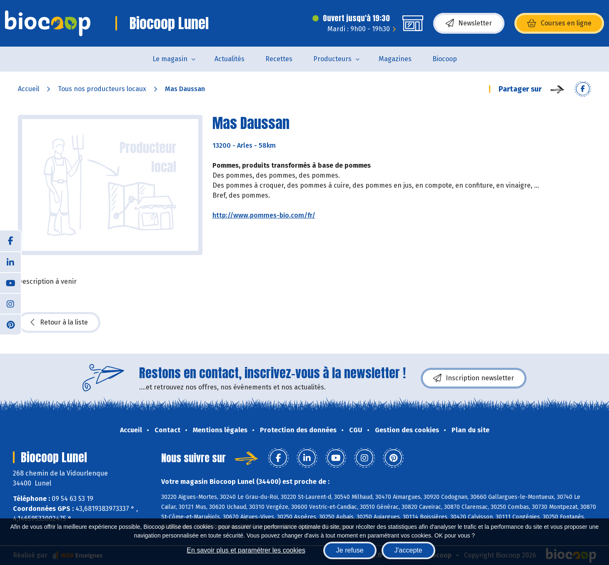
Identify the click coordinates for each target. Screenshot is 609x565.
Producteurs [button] (332, 59)
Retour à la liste (59, 322)
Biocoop (444, 59)
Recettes (278, 59)
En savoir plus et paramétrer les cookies (246, 550)
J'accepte (408, 550)
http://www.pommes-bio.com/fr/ (263, 215)
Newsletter (469, 23)
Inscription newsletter (473, 378)
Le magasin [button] (169, 59)
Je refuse (350, 550)
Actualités (230, 59)
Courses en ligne (559, 23)
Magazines (395, 59)
